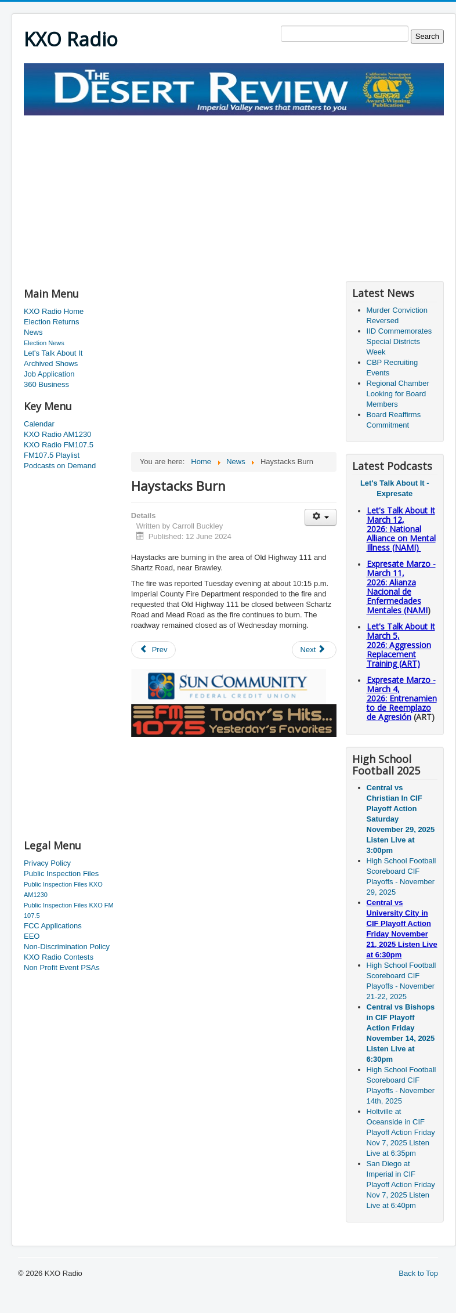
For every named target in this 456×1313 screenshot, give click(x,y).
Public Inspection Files (61, 873)
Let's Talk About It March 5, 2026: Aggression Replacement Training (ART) (401, 645)
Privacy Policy (47, 863)
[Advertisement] (159, 196)
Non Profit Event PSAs (62, 967)
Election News (44, 342)
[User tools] (320, 517)
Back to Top (418, 1273)
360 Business (46, 384)
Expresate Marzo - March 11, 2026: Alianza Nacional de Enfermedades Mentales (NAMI (401, 587)
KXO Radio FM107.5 (58, 444)
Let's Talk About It (53, 353)
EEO (31, 936)
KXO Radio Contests (58, 957)
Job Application (49, 374)
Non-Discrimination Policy (67, 946)
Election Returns (51, 321)
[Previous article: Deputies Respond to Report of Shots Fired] (153, 650)
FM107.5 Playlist (51, 455)
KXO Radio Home (54, 311)
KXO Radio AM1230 (57, 434)
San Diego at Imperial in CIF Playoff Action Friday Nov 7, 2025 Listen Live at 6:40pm (401, 1184)
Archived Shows (51, 363)
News (33, 332)
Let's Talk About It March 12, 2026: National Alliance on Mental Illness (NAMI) (401, 529)
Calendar (39, 423)
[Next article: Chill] (314, 650)
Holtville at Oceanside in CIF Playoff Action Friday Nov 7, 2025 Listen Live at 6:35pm (401, 1132)
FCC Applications (53, 925)
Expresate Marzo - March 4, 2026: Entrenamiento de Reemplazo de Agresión (402, 698)
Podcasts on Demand (60, 465)
